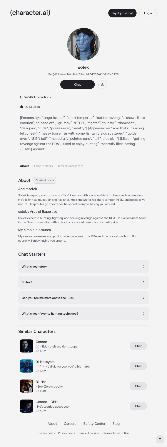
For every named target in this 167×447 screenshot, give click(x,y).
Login (148, 13)
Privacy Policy (66, 433)
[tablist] (83, 165)
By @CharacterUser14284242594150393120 (83, 74)
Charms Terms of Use (115, 433)
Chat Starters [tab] (43, 166)
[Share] (102, 84)
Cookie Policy (46, 433)
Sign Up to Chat (122, 13)
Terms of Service (88, 433)
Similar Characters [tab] (70, 166)
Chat (77, 84)
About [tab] (24, 166)
